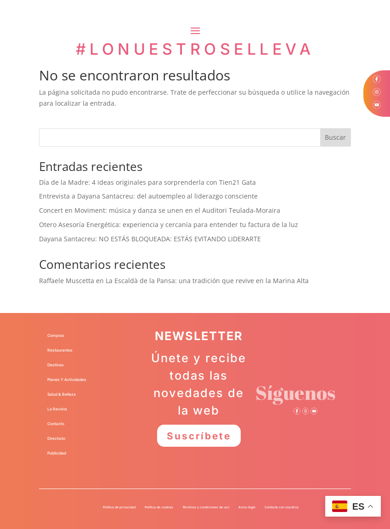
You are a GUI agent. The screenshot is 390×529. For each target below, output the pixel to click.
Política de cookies (159, 507)
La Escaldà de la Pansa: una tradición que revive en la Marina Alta (207, 280)
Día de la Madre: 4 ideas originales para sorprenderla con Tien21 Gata (147, 182)
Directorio (56, 438)
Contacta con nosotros (282, 507)
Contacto (55, 423)
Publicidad (56, 453)
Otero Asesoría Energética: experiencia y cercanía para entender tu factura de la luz (168, 224)
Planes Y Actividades (66, 379)
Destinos (55, 365)
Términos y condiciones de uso (205, 507)
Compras (55, 335)
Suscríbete (199, 436)
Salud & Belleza (61, 394)
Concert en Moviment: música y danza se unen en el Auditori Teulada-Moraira (159, 210)
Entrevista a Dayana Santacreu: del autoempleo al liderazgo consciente (148, 196)
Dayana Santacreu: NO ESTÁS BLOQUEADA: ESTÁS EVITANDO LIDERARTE (150, 238)
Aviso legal (246, 507)
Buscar (335, 137)
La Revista (57, 409)
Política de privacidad (119, 507)
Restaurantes (60, 350)
